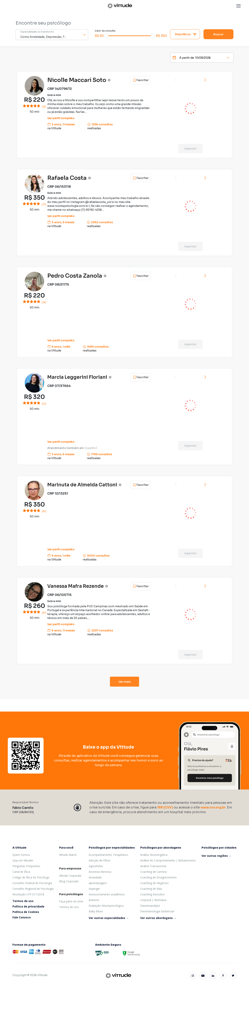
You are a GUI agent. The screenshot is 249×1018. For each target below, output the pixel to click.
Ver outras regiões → (216, 856)
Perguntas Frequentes (26, 866)
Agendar (190, 148)
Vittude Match (68, 854)
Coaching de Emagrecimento (158, 877)
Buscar (218, 34)
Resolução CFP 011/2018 (28, 894)
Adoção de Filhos (99, 860)
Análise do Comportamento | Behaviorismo (168, 860)
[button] (238, 6)
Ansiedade (95, 877)
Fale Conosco (21, 917)
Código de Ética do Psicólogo (30, 877)
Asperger (94, 888)
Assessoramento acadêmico (107, 894)
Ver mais (124, 681)
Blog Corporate (69, 881)
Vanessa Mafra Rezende (75, 586)
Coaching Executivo (152, 894)
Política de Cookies (25, 912)
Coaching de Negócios (154, 883)
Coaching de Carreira (153, 871)
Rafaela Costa (67, 178)
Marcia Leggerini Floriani (77, 377)
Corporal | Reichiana (153, 900)
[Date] (196, 57)
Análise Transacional (153, 866)
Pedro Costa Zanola (74, 276)
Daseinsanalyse (150, 905)
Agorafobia (96, 866)
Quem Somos (21, 854)
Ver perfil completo (61, 118)
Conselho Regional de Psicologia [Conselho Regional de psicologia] (32, 888)
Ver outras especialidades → (109, 918)
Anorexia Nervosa (100, 871)
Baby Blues (96, 911)
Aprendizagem (98, 883)
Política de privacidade (28, 906)
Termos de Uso (69, 907)
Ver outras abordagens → (158, 918)
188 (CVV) (165, 807)
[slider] (107, 36)
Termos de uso (22, 901)
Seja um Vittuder (22, 860)
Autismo (94, 900)
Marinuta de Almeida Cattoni (82, 485)
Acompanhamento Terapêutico (108, 854)
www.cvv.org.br (213, 807)
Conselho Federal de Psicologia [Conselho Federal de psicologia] (32, 883)
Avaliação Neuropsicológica (106, 905)
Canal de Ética (21, 871)
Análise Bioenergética (153, 854)
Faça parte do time (71, 901)
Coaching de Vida (151, 888)
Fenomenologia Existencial (157, 911)
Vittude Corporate (70, 875)
